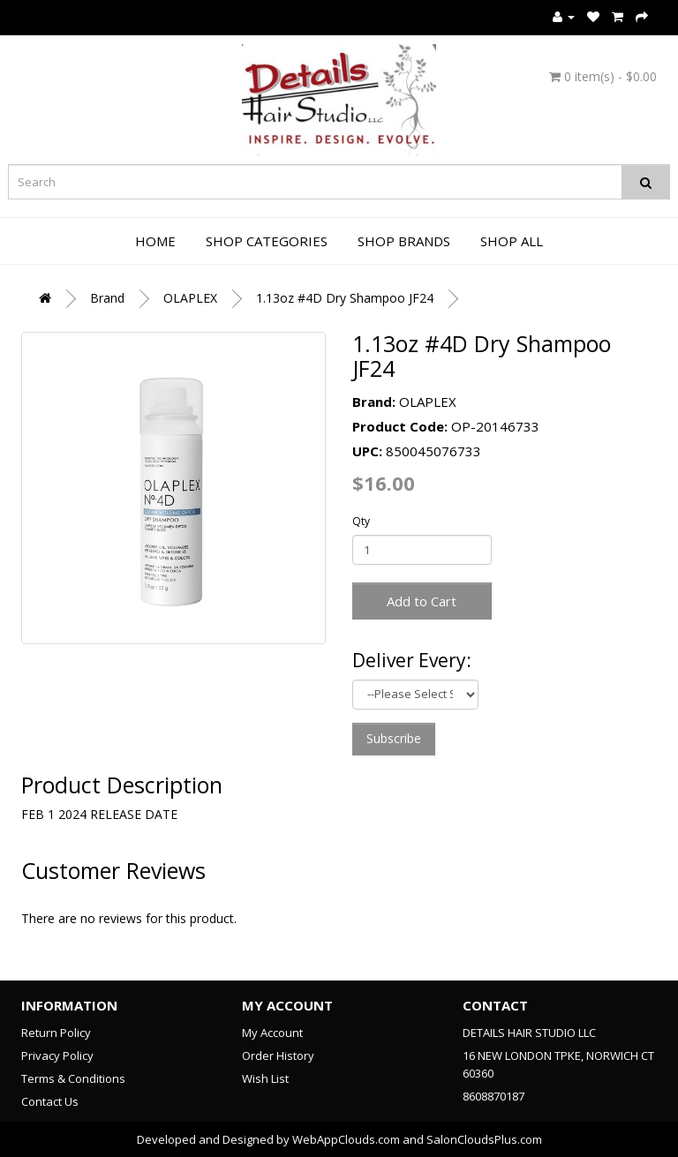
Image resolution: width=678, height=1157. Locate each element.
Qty (361, 521)
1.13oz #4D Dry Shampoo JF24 (344, 297)
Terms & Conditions (73, 1078)
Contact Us (50, 1101)
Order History (278, 1055)
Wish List (265, 1078)
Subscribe (393, 738)
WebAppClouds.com (346, 1139)
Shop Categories (267, 241)
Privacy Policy (57, 1055)
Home (155, 241)
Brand (107, 297)
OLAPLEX (190, 297)
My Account (272, 1033)
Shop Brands (404, 241)
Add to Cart (421, 601)
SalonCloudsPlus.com (484, 1139)
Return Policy (56, 1033)
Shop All (511, 241)
